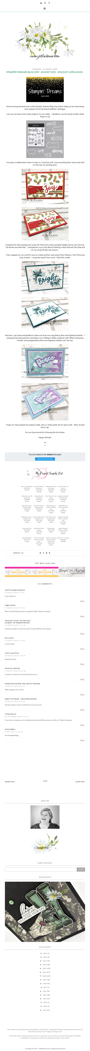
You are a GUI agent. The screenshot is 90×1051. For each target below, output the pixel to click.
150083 (63, 511)
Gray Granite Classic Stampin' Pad (39, 518)
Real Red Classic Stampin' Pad (27, 506)
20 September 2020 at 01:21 (16, 716)
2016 (44, 991)
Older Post (80, 782)
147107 (51, 520)
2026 (45, 953)
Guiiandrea (10, 729)
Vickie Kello (10, 714)
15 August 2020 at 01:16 (15, 686)
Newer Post (10, 782)
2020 (44, 976)
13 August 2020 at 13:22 (15, 640)
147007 (39, 499)
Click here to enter (45, 459)
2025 (45, 957)
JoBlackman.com (44, 1048)
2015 (44, 995)
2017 (45, 987)
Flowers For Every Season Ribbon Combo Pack (51, 539)
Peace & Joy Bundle (27, 486)
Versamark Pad (26, 528)
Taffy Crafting (12, 653)
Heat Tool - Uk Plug (63, 538)
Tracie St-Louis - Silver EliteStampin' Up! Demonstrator (17, 622)
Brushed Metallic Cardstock (39, 487)
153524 (39, 490)
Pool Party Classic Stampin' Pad (51, 518)
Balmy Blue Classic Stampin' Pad (26, 518)
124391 (51, 499)
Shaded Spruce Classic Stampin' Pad (51, 507)
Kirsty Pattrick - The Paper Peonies (21, 699)
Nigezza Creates (12, 668)
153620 (51, 543)
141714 (26, 539)
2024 (45, 961)
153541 (39, 543)
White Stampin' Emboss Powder (63, 529)
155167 (26, 488)
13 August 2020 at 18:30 (15, 656)
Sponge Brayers (27, 538)
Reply (82, 601)
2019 (45, 980)
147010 (63, 499)
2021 (44, 972)
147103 (63, 522)
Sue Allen (9, 638)
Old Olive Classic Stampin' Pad (39, 506)
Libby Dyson (10, 605)
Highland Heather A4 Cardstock (63, 497)
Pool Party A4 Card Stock (51, 497)
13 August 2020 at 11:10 (15, 592)
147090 (39, 509)
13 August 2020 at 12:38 (15, 625)
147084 (26, 509)
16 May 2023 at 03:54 (14, 732)
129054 (63, 539)
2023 (45, 965)
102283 (26, 530)
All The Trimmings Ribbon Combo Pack (39, 539)
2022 (44, 968)
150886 (26, 499)
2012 (45, 1006)
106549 (51, 490)
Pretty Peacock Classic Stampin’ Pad (63, 507)
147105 (26, 520)
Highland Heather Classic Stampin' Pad (63, 518)
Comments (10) (18, 553)
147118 (39, 520)
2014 (45, 999)
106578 (63, 490)
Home (45, 781)
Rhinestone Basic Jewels (39, 529)
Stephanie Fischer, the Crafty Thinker (22, 684)
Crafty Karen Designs (15, 590)
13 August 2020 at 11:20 (15, 608)
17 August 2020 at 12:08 (15, 701)
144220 (39, 532)
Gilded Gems (51, 528)
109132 (63, 532)
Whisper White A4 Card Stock (51, 487)
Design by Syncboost (58, 1048)
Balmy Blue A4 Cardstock (39, 497)
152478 (51, 530)
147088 (51, 511)
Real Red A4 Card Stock (63, 487)
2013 (45, 1002)
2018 (45, 984)
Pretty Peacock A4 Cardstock (27, 497)
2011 (44, 1010)
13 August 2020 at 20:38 (15, 671)
